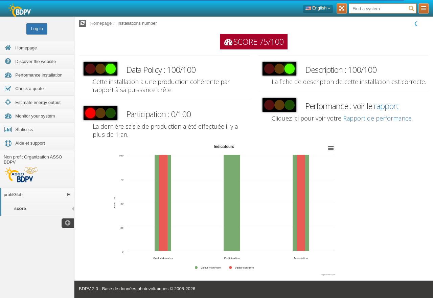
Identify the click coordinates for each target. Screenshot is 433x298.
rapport (386, 105)
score (20, 208)
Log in (37, 28)
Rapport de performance (377, 118)
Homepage (101, 23)
